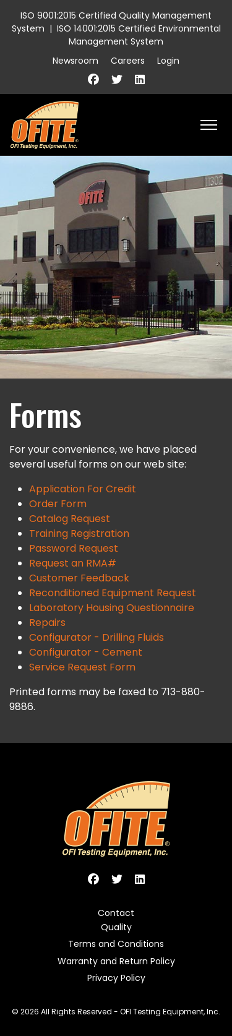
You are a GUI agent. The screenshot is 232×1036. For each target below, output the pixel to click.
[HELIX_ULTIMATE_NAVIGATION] (209, 124)
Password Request (73, 548)
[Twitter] (116, 79)
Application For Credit (82, 489)
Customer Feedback (79, 578)
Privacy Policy (116, 978)
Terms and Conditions (116, 944)
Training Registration (79, 533)
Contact (116, 913)
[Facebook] (93, 79)
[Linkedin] (140, 79)
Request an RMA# (72, 563)
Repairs (47, 622)
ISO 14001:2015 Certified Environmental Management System (139, 35)
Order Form (58, 504)
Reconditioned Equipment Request (112, 593)
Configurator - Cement (85, 652)
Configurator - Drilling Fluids (96, 637)
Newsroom (75, 60)
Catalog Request (69, 519)
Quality (116, 927)
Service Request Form (82, 667)
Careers (128, 60)
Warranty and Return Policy (116, 961)
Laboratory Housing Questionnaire (111, 608)
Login (168, 60)
